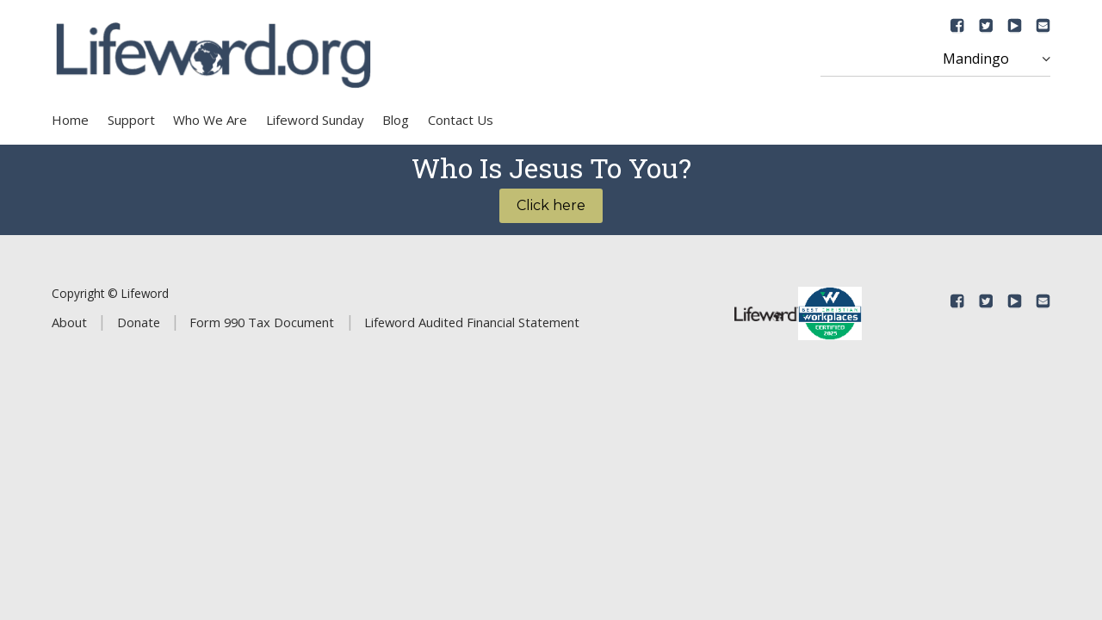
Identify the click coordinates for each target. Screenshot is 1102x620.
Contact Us (460, 119)
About (69, 322)
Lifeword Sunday (315, 119)
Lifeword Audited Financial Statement (471, 322)
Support (131, 119)
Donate (138, 322)
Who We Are (210, 119)
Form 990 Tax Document (261, 322)
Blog (395, 119)
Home (70, 119)
